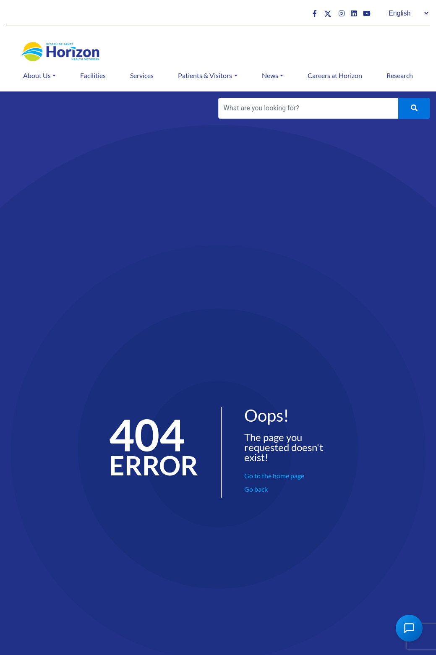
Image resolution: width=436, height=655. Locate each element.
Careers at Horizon (335, 75)
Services (142, 75)
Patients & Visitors (205, 75)
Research (399, 75)
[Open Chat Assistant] (409, 628)
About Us (37, 75)
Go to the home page (274, 476)
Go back (256, 489)
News (270, 75)
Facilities (93, 75)
